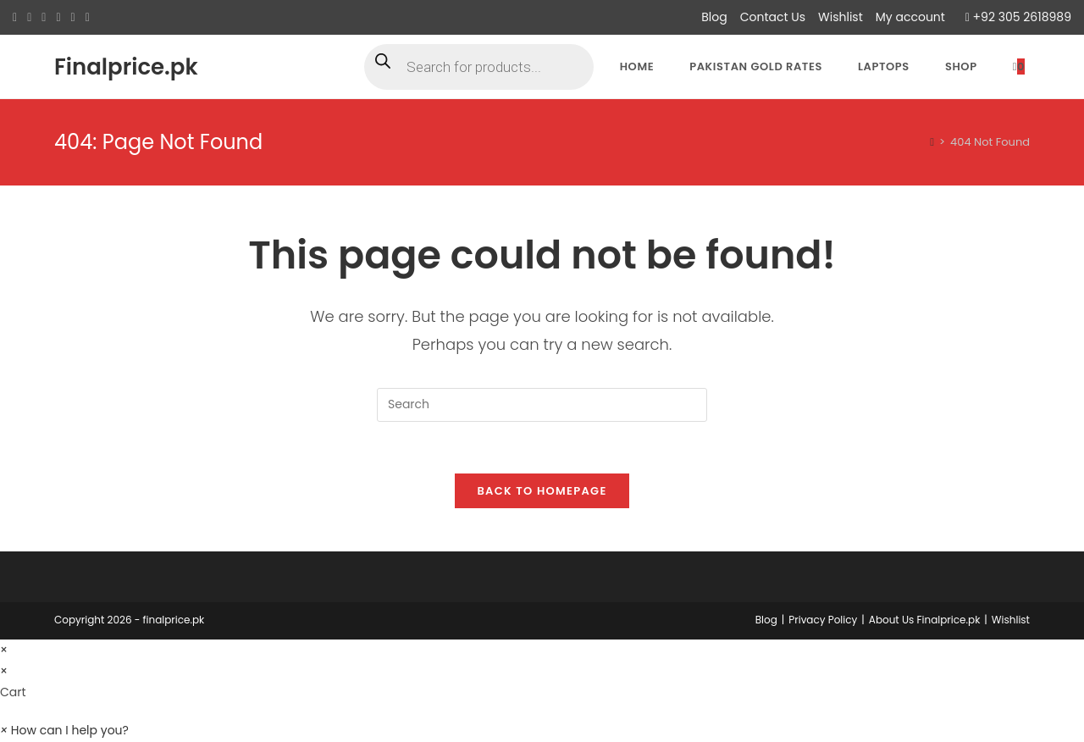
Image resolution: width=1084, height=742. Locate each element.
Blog (714, 16)
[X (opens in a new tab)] (17, 17)
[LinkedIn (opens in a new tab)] (73, 17)
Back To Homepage (541, 491)
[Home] (932, 142)
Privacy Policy (822, 619)
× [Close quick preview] (4, 649)
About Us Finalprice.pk (925, 619)
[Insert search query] (542, 405)
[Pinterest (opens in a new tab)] (43, 17)
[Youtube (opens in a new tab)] (87, 17)
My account (910, 16)
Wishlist (840, 16)
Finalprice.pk (126, 67)
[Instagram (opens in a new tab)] (58, 17)
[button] (64, 731)
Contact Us (772, 16)
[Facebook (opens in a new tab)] (29, 17)
